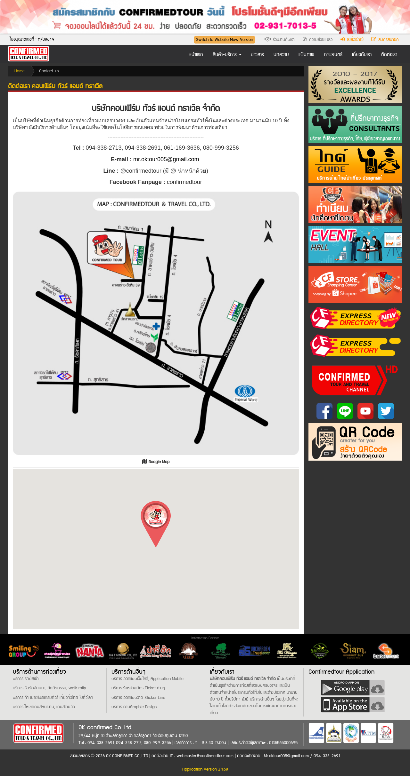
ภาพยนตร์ (333, 55)
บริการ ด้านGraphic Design (134, 706)
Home (19, 71)
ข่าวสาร (257, 55)
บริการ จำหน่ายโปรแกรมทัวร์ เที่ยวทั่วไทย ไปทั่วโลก (53, 697)
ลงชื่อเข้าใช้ (352, 39)
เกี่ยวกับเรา (362, 55)
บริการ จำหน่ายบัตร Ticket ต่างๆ (138, 688)
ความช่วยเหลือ (317, 39)
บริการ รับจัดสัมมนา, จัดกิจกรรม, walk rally (49, 688)
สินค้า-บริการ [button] (227, 55)
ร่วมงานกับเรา (280, 39)
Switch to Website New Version (224, 39)
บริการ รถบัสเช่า (26, 678)
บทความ (281, 55)
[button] (156, 524)
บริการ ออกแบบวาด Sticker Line (138, 697)
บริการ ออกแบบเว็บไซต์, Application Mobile (147, 678)
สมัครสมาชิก (385, 39)
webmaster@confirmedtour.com (205, 755)
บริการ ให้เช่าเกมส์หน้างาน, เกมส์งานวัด (44, 706)
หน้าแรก (196, 55)
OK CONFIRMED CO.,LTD (127, 755)
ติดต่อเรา (389, 55)
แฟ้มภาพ (306, 55)
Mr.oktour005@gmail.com (287, 755)
